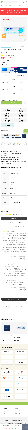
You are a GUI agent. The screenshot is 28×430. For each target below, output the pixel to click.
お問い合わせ (6, 411)
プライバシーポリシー (8, 410)
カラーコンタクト (20, 357)
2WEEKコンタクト (21, 351)
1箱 (7, 110)
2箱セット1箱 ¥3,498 (21, 110)
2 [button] (15, 44)
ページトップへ (14, 404)
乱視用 (7, 362)
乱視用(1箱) (7, 125)
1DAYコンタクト (7, 351)
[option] (7, 331)
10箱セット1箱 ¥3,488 (7, 120)
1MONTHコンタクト (7, 357)
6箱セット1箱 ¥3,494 (7, 115)
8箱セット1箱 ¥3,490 (21, 115)
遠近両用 (21, 362)
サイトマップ (17, 410)
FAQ (4, 413)
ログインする (14, 218)
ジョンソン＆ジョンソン (9, 5)
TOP (2, 5)
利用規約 (16, 408)
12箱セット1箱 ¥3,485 (21, 120)
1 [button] (12, 44)
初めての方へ (17, 413)
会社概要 (5, 408)
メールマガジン (18, 411)
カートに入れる (11, 102)
